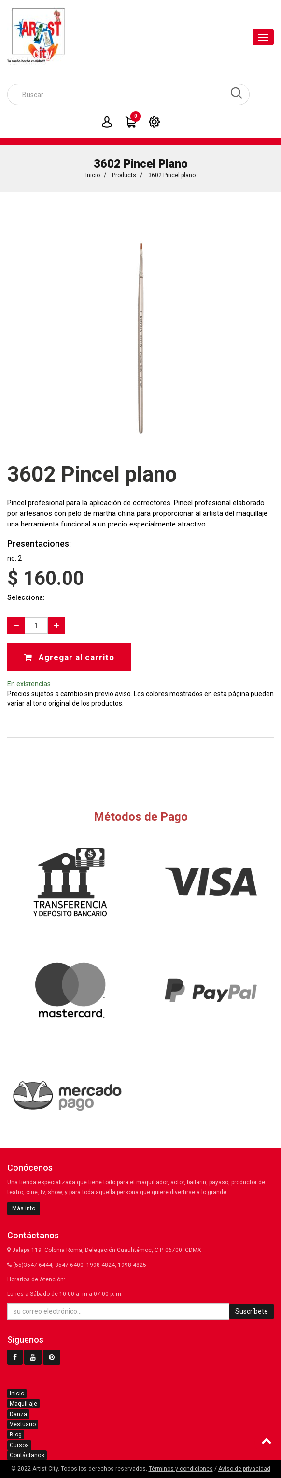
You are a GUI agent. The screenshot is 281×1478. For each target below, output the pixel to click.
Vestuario (23, 1424)
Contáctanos (27, 1455)
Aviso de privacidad (244, 1468)
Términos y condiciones (181, 1468)
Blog (16, 1434)
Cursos (19, 1445)
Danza (18, 1414)
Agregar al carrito (69, 657)
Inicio (92, 175)
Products (124, 175)
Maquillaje (23, 1403)
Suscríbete (251, 1311)
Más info (23, 1208)
